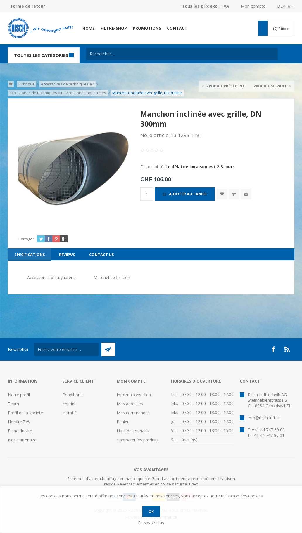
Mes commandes (133, 412)
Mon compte (253, 6)
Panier (123, 422)
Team (13, 403)
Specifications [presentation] (29, 254)
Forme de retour (28, 6)
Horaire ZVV (19, 422)
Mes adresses (130, 403)
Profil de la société (25, 412)
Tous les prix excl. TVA (205, 6)
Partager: (26, 238)
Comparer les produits (138, 440)
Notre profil (19, 394)
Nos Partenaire (22, 440)
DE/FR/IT (285, 6)
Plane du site (20, 431)
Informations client (134, 394)
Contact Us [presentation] (101, 254)
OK (151, 511)
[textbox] (182, 54)
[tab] (29, 254)
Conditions (72, 394)
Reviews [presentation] (67, 254)
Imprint (69, 403)
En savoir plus (151, 522)
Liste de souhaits (133, 431)
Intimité (69, 412)
